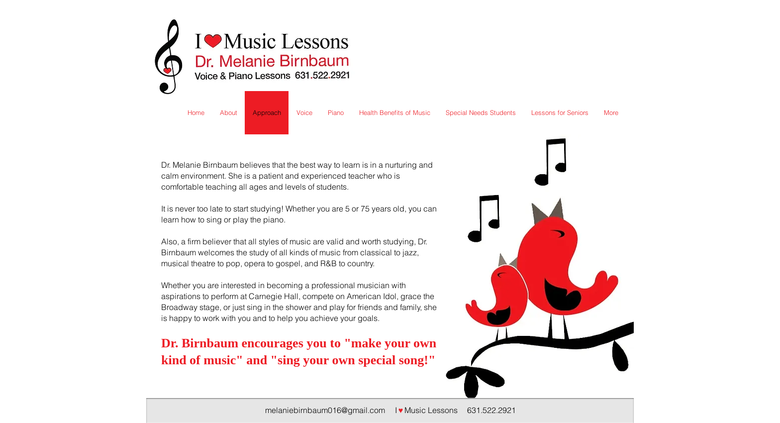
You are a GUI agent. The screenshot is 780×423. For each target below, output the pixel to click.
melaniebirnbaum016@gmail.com (325, 410)
